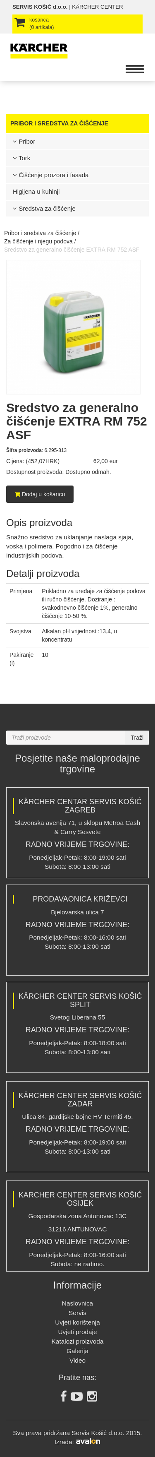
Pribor (24, 141)
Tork (21, 157)
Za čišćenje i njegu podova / (40, 241)
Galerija (77, 1350)
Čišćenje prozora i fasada (50, 174)
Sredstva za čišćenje (44, 208)
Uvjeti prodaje (77, 1331)
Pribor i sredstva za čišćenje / (41, 233)
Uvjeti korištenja (77, 1322)
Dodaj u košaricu (40, 494)
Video (77, 1360)
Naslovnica (77, 1303)
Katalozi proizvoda (78, 1341)
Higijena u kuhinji (36, 191)
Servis (77, 1312)
